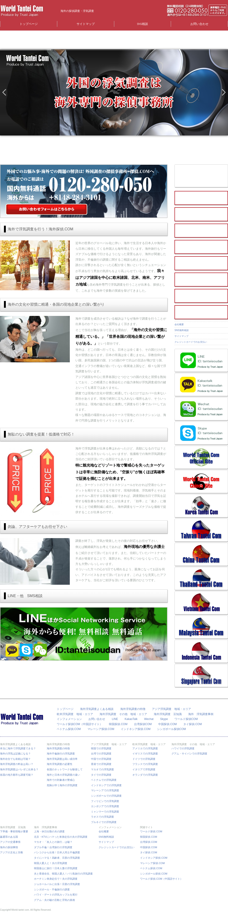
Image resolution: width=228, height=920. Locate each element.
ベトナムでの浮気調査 (104, 779)
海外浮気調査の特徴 (132, 709)
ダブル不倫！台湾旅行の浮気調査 (53, 847)
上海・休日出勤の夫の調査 (49, 831)
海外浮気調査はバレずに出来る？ (20, 769)
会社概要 (179, 324)
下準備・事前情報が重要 (14, 831)
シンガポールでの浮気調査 (106, 795)
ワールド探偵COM (186, 719)
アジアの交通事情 (10, 841)
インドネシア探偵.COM (135, 729)
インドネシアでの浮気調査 (106, 785)
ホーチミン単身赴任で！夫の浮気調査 (55, 878)
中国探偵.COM (167, 724)
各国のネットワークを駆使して (66, 769)
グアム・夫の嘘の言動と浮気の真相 (54, 900)
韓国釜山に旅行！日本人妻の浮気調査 (55, 868)
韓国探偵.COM (118, 724)
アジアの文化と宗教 (11, 852)
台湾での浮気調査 (101, 753)
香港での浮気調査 (101, 764)
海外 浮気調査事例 (200, 714)
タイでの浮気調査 (101, 774)
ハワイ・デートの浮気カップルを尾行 (55, 894)
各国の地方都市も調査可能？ (16, 774)
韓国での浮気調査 (101, 748)
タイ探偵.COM (192, 724)
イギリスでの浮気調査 (145, 753)
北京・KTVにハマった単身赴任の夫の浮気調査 (60, 836)
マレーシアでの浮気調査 (105, 790)
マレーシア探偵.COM (100, 729)
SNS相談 (142, 24)
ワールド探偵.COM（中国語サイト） (161, 878)
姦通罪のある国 (9, 836)
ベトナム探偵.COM (69, 729)
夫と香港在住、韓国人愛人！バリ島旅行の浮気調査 (63, 873)
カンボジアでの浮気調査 (105, 806)
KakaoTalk (131, 719)
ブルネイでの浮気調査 (104, 822)
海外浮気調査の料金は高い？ (16, 764)
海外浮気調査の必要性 (59, 764)
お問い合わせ (199, 24)
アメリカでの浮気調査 (145, 748)
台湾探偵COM (143, 724)
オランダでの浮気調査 (145, 774)
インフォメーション (69, 719)
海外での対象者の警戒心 (61, 779)
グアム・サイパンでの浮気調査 (189, 753)
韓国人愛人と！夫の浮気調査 (50, 863)
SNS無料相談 (181, 330)
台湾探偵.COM (148, 841)
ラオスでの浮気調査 (102, 816)
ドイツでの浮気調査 (143, 758)
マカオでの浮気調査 (102, 769)
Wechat (148, 719)
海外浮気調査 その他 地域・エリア (123, 714)
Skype (164, 719)
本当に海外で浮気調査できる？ (19, 748)
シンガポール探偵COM (171, 729)
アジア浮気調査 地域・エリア (171, 709)
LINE (115, 719)
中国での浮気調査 (101, 758)
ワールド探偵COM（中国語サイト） (79, 724)
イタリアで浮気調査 (143, 769)
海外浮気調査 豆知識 (168, 714)
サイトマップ (86, 24)
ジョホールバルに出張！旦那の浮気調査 (57, 884)
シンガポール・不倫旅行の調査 (52, 889)
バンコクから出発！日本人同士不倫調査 (57, 852)
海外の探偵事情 (9, 847)
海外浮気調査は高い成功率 (63, 758)
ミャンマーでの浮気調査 (105, 811)
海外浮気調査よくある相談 (97, 709)
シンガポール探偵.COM (153, 873)
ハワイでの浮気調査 (182, 748)
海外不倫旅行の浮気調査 (61, 753)
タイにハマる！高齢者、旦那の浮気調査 (57, 857)
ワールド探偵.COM (151, 831)
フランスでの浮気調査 (145, 764)
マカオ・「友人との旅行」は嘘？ (53, 841)
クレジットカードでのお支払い (190, 342)
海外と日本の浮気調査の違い (63, 774)
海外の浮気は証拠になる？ (15, 753)
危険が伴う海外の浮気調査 (62, 785)
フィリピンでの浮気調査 (105, 801)
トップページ (29, 24)
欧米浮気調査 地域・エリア (75, 714)
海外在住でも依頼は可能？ (15, 758)
